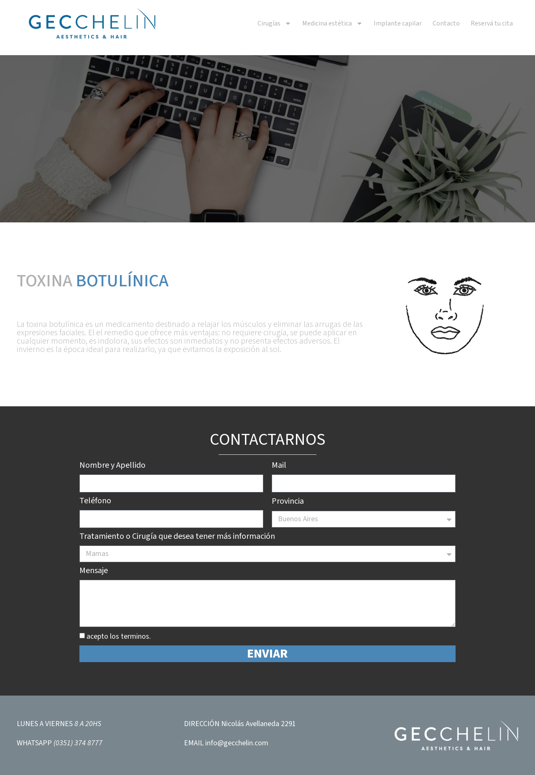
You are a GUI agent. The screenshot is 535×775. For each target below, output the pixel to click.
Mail (279, 466)
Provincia (288, 502)
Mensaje (93, 571)
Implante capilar (398, 23)
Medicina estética (332, 23)
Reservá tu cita (492, 23)
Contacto (446, 23)
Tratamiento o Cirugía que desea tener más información (177, 537)
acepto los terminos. (119, 636)
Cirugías (274, 23)
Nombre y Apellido (112, 466)
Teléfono (95, 502)
